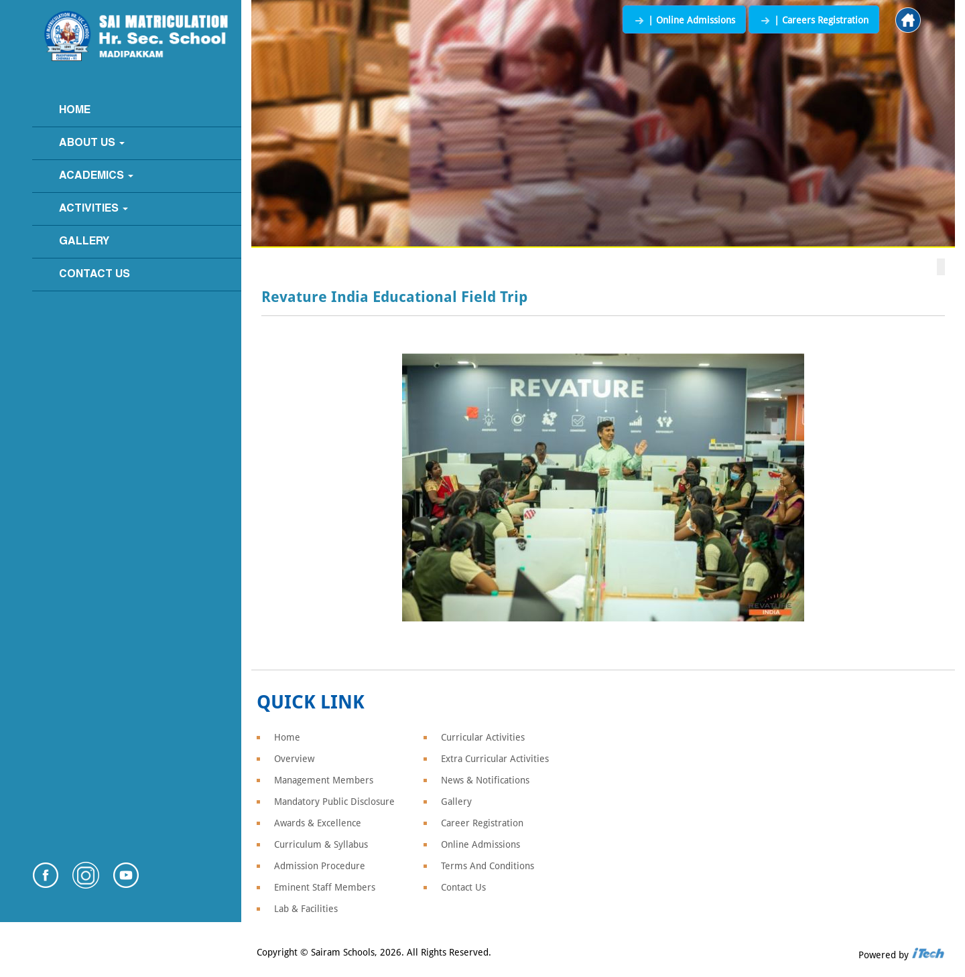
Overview (294, 758)
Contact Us (94, 274)
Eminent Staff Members (324, 887)
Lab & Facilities (306, 908)
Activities (93, 209)
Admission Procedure (319, 865)
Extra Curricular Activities (495, 758)
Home (74, 110)
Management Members (323, 780)
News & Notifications (485, 780)
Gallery (84, 241)
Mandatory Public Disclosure (334, 801)
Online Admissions (480, 844)
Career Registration (482, 823)
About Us (92, 143)
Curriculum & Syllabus (321, 844)
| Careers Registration (813, 20)
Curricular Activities (483, 737)
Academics (96, 176)
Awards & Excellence (317, 823)
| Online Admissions (684, 20)
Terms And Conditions (487, 865)
